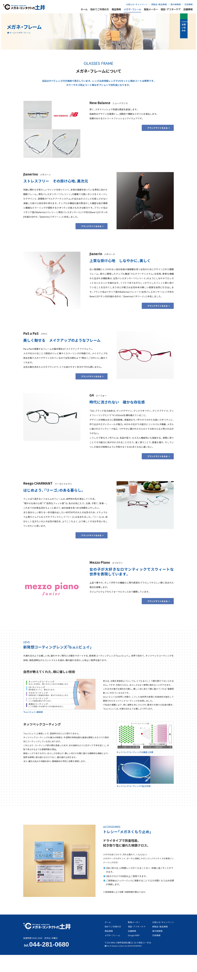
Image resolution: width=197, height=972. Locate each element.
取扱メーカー (151, 9)
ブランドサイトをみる (162, 131)
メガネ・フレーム (132, 9)
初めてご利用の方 (99, 9)
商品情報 (116, 9)
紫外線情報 (175, 4)
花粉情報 (188, 4)
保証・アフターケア (171, 9)
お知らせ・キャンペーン (137, 4)
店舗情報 (188, 9)
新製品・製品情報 (159, 4)
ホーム (84, 9)
